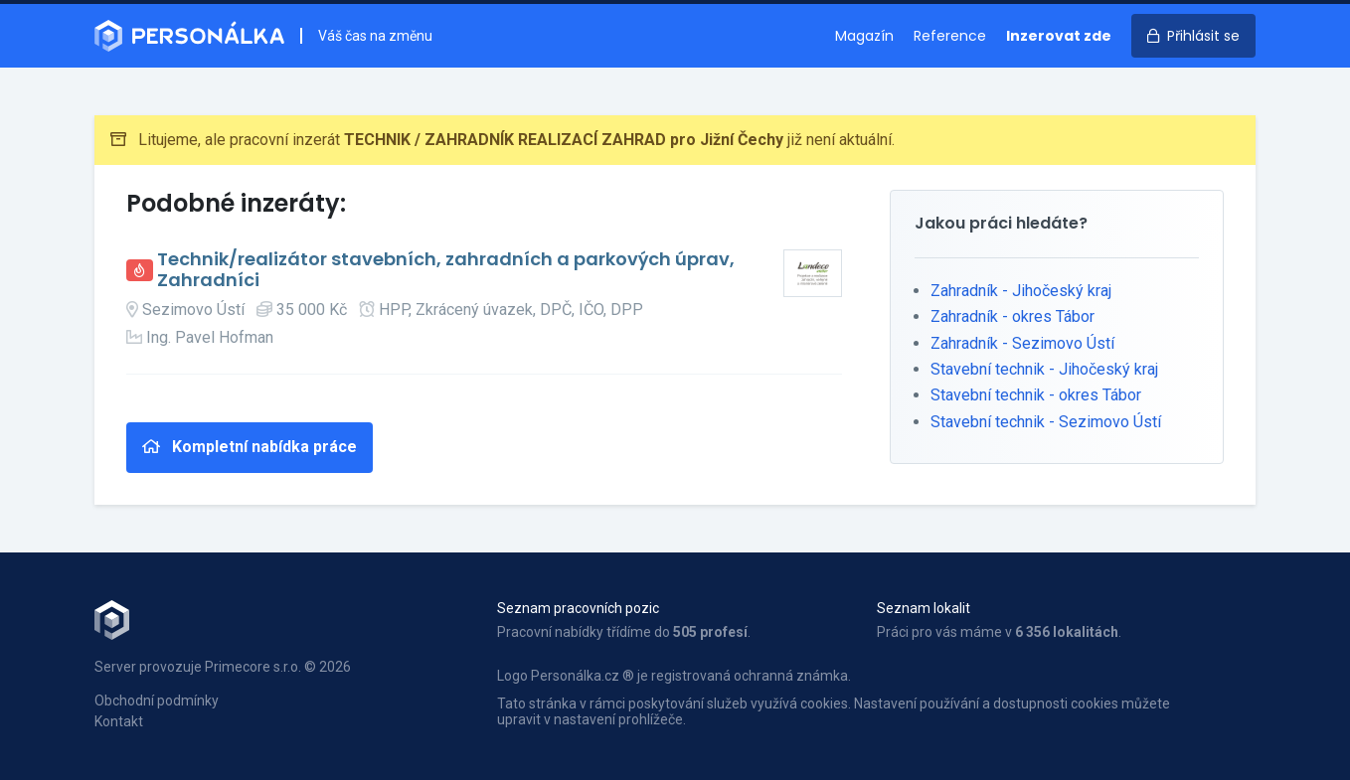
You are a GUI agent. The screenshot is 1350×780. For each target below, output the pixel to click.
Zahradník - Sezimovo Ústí (1022, 343)
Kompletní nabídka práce (249, 446)
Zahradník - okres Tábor (1012, 316)
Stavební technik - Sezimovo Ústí (1045, 421)
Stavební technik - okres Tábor (1035, 395)
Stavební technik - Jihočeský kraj (1044, 369)
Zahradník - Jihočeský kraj (1020, 290)
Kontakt (118, 721)
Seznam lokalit (923, 608)
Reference (950, 36)
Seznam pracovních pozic (578, 608)
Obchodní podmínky (156, 700)
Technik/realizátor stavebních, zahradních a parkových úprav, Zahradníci (446, 269)
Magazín (864, 36)
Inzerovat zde (1058, 36)
